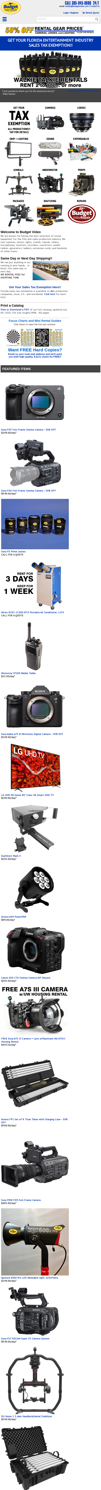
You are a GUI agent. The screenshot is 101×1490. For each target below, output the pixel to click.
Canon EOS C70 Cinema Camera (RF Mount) (25, 977)
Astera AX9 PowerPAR (13, 916)
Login (66, 12)
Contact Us (95, 6)
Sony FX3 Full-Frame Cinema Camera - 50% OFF (28, 429)
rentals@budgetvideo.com (77, 6)
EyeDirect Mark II (11, 855)
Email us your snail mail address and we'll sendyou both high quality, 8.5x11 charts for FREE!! (35, 355)
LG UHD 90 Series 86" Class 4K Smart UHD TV (27, 795)
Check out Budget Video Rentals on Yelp (83, 91)
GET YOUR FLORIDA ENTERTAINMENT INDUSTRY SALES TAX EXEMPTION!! (50, 42)
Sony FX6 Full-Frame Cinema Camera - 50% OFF (28, 490)
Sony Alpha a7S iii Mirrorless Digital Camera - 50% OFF (32, 734)
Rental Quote (90, 12)
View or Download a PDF (15, 309)
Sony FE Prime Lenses (13, 551)
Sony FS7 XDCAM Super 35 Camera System (25, 1338)
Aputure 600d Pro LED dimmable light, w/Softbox (29, 1277)
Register (74, 12)
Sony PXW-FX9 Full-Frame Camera (21, 1200)
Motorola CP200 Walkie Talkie (18, 673)
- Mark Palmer (28, 92)
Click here (49, 294)
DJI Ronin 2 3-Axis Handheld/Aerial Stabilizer (26, 1416)
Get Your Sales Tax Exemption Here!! (35, 287)
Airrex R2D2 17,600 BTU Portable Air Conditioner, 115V (32, 612)
